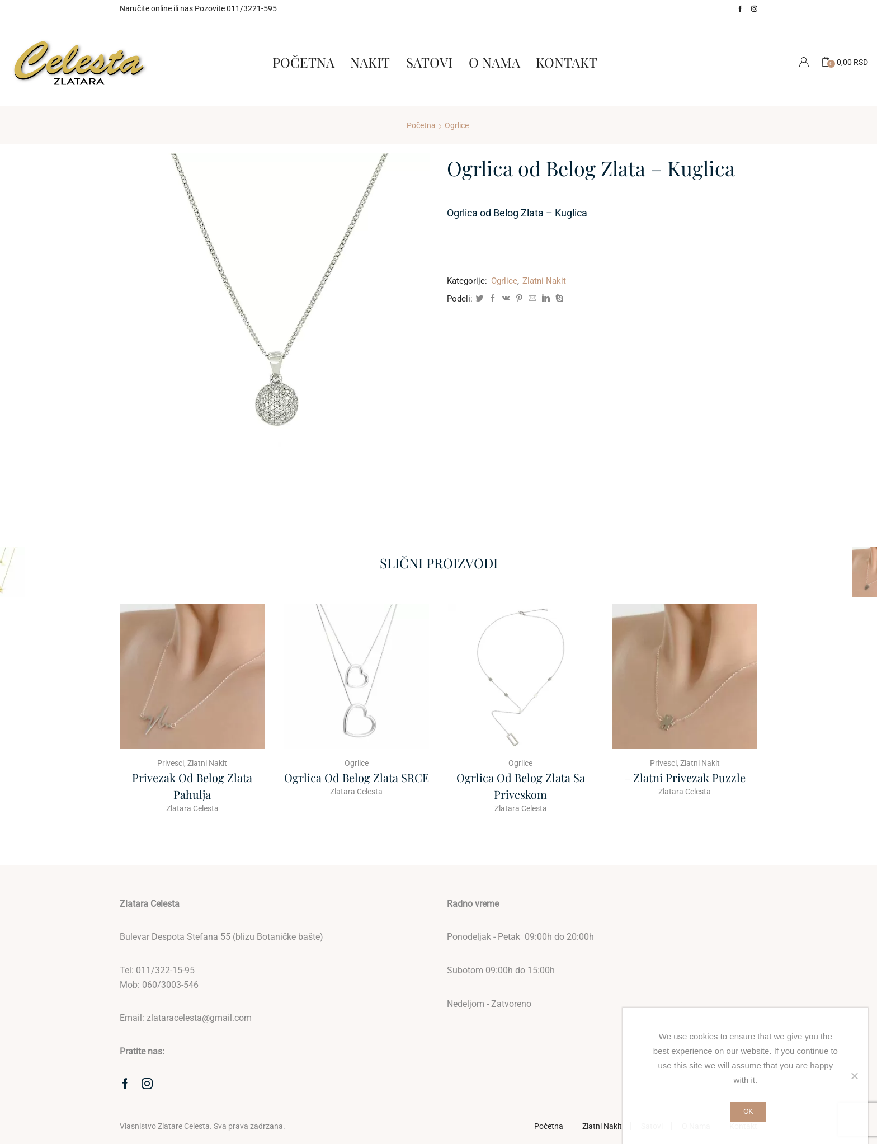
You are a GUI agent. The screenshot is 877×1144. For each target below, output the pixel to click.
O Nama (494, 62)
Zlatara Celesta (192, 808)
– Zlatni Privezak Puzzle (685, 777)
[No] (854, 1075)
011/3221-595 (252, 8)
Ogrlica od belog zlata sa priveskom (520, 786)
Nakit (370, 62)
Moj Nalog (804, 62)
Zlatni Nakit (544, 281)
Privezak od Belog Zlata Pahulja (192, 786)
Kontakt (566, 62)
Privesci (170, 763)
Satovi (429, 62)
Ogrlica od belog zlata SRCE (356, 777)
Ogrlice (457, 125)
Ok (748, 1111)
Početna (303, 62)
